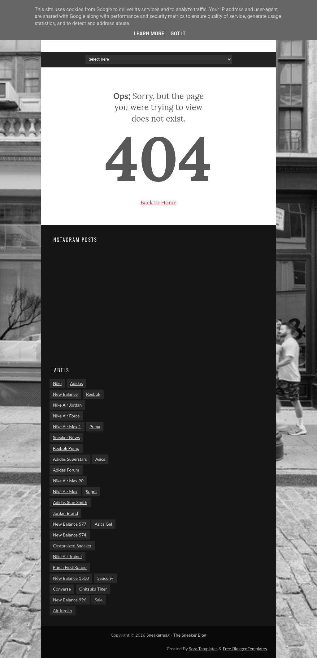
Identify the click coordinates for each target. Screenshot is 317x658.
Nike (57, 383)
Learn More (149, 33)
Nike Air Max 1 (67, 426)
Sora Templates (203, 648)
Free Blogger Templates (245, 648)
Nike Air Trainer (67, 556)
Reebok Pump (66, 448)
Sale (98, 599)
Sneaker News (66, 437)
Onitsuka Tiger (93, 589)
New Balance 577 (69, 524)
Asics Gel (103, 524)
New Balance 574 (69, 534)
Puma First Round (70, 567)
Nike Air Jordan (67, 405)
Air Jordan (62, 610)
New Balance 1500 (71, 578)
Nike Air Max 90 (68, 480)
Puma (94, 426)
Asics (100, 459)
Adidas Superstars (70, 459)
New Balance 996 (69, 599)
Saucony (105, 578)
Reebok (93, 394)
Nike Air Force (66, 415)
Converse (62, 589)
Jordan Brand (65, 513)
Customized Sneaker (72, 545)
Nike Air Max (65, 491)
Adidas (76, 383)
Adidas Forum (66, 469)
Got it (177, 33)
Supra (91, 491)
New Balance (65, 394)
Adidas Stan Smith (70, 502)
